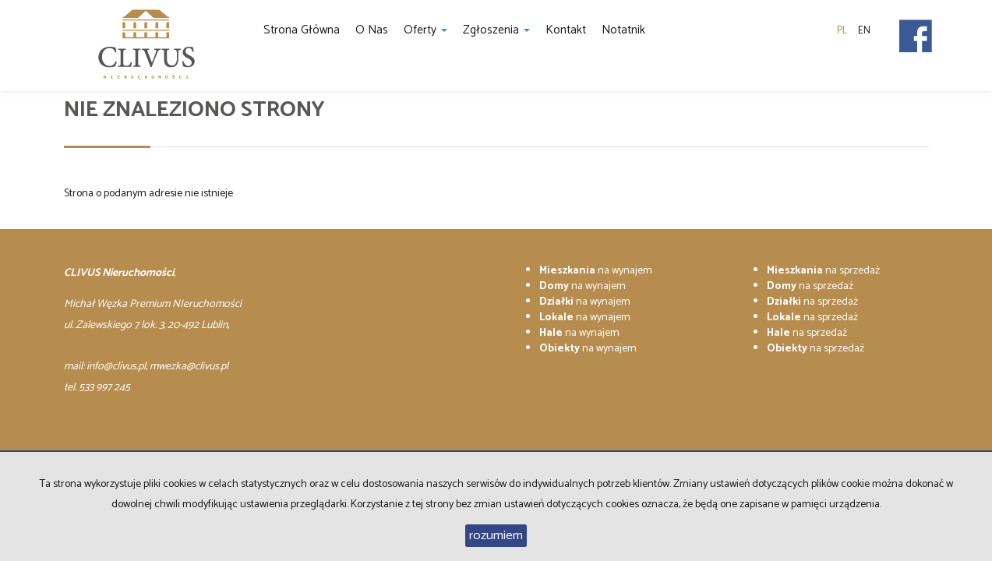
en (864, 31)
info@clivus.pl (116, 367)
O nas (371, 30)
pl (842, 31)
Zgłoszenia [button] (496, 30)
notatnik (623, 30)
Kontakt (565, 30)
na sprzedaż (823, 271)
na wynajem (595, 271)
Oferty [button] (425, 30)
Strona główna (301, 30)
